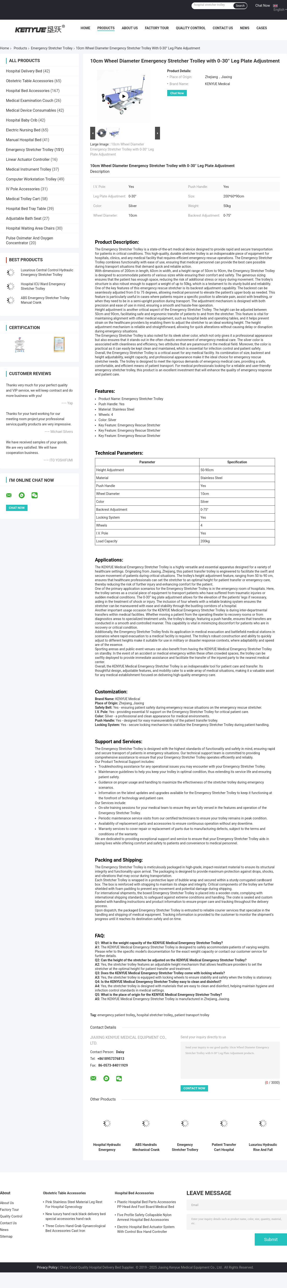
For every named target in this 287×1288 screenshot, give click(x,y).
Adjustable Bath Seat (23, 218)
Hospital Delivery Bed (24, 71)
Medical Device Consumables (31, 110)
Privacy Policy (47, 1267)
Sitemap (6, 1236)
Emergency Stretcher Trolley (51, 48)
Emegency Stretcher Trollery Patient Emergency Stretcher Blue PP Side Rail (185, 1147)
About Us (130, 28)
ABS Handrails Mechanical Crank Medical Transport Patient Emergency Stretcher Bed (146, 1147)
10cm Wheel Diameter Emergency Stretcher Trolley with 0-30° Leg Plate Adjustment (122, 149)
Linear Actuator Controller (28, 159)
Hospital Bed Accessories (28, 90)
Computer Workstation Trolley (31, 179)
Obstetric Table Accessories (30, 81)
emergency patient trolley (116, 1015)
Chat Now (262, 5)
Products (106, 28)
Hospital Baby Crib (21, 120)
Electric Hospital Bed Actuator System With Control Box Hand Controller (146, 1229)
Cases (261, 28)
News (244, 28)
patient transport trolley (192, 1015)
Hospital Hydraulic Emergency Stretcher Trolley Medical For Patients (107, 1147)
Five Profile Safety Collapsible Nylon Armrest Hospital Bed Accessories (144, 1217)
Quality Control (191, 28)
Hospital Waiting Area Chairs (30, 228)
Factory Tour (157, 28)
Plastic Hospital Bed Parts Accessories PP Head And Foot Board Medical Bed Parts (146, 1205)
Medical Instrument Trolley (28, 169)
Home (85, 28)
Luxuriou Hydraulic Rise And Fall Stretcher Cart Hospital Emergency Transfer (263, 1147)
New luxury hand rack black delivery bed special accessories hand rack (75, 1216)
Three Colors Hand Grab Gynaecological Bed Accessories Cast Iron (75, 1228)
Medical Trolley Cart (23, 199)
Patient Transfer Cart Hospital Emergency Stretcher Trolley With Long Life (224, 1147)
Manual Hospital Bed (23, 140)
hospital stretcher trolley (155, 1015)
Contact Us (223, 28)
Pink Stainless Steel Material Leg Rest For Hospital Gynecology (73, 1204)
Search (240, 5)
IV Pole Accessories (23, 189)
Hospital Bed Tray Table (26, 208)
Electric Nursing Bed (23, 130)
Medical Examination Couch (29, 100)
